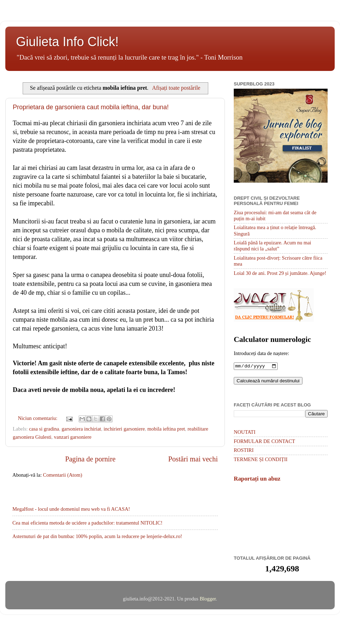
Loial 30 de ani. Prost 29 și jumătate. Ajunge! (280, 273)
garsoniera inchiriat (81, 429)
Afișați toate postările (176, 88)
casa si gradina (44, 429)
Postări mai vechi (193, 459)
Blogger (208, 599)
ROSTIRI (244, 451)
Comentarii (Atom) (62, 475)
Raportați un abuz (257, 479)
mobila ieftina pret (166, 429)
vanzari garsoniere (72, 437)
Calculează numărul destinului (268, 381)
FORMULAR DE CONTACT (264, 442)
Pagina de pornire (90, 459)
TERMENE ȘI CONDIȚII (261, 460)
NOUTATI (244, 433)
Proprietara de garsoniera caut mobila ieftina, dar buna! (91, 107)
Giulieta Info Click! (67, 41)
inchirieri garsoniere (124, 429)
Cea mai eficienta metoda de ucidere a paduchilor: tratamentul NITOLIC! (87, 523)
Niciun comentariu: (38, 418)
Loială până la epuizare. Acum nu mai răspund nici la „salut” (272, 245)
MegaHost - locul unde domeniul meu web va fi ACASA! (71, 509)
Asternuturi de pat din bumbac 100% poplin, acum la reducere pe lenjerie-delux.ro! (97, 536)
